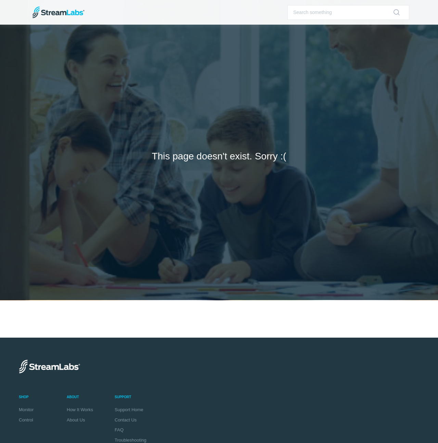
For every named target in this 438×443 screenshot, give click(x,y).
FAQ (119, 429)
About (73, 397)
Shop (23, 397)
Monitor (26, 409)
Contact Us (126, 419)
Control (26, 419)
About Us (76, 419)
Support (123, 397)
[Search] (348, 12)
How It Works (80, 409)
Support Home (129, 409)
